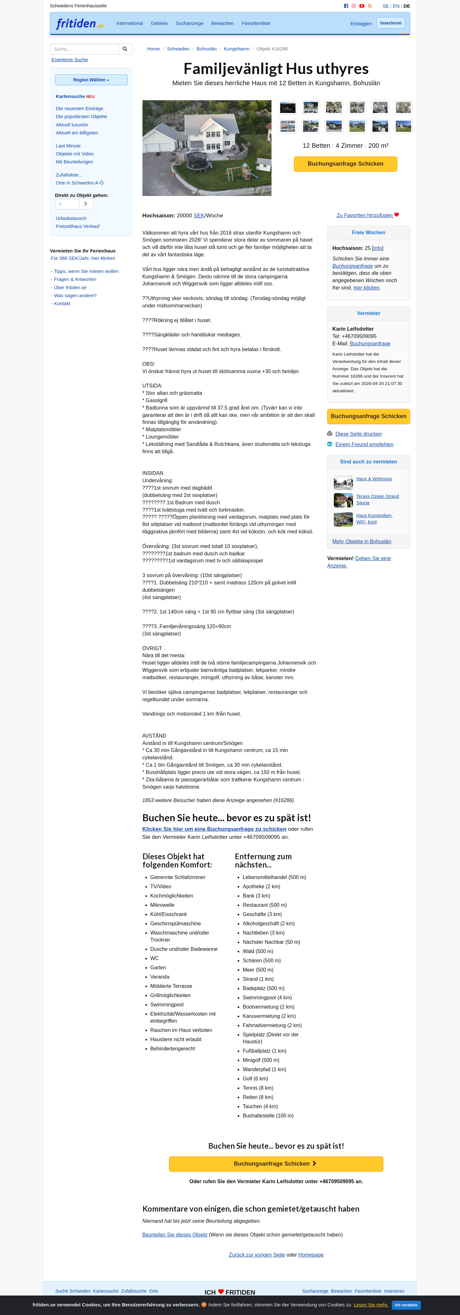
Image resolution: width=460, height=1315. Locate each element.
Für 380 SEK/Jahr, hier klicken (83, 258)
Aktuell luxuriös (72, 124)
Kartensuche (106, 1291)
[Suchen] (126, 49)
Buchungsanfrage (352, 266)
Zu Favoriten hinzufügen (368, 215)
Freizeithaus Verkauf (78, 226)
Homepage (311, 1255)
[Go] (86, 204)
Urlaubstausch (71, 218)
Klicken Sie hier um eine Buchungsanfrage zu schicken (214, 829)
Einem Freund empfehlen (364, 444)
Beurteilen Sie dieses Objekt (175, 1234)
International (130, 23)
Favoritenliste (256, 23)
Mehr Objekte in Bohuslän (361, 541)
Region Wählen (91, 79)
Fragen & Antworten (75, 279)
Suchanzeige (189, 23)
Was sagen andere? (75, 295)
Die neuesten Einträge (79, 108)
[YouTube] (360, 6)
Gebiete (159, 23)
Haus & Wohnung (374, 478)
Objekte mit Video (75, 153)
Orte (153, 1291)
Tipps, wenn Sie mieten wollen (86, 271)
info (377, 248)
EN (396, 6)
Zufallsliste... (69, 174)
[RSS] (369, 6)
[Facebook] (345, 6)
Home (354, 1297)
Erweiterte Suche (69, 59)
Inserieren (391, 23)
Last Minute (68, 145)
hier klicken (366, 287)
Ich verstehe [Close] (406, 1310)
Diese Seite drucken (358, 434)
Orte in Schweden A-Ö (79, 182)
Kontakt (62, 303)
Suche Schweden (72, 1291)
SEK (199, 216)
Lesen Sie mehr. (371, 1309)
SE (386, 6)
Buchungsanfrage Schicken (345, 164)
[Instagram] (352, 6)
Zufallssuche (134, 1291)
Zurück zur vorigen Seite (257, 1255)
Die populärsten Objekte (81, 116)
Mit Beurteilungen (74, 161)
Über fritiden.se (70, 287)
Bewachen (222, 23)
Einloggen (361, 23)
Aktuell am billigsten (77, 132)
